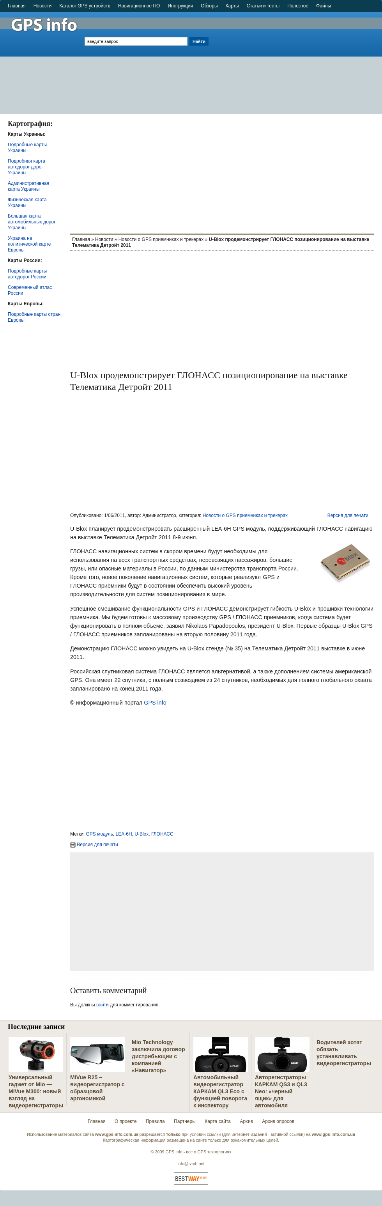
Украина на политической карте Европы (29, 244)
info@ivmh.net (190, 1163)
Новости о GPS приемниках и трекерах (160, 239)
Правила (155, 1121)
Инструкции (180, 6)
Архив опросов (278, 1121)
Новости (42, 6)
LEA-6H (124, 834)
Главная (17, 6)
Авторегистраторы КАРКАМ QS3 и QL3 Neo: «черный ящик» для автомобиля (281, 1091)
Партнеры (185, 1121)
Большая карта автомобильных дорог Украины (32, 221)
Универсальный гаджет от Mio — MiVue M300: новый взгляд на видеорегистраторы (36, 1091)
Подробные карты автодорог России (27, 274)
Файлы (323, 6)
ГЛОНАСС (162, 834)
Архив (246, 1121)
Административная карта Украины (28, 186)
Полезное (297, 6)
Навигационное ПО (139, 6)
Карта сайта (218, 1121)
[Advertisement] (296, 59)
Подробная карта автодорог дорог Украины (26, 166)
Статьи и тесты (263, 6)
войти (102, 1005)
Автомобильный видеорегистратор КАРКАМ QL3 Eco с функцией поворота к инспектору (220, 1091)
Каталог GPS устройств (84, 6)
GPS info (155, 703)
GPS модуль (99, 834)
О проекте (126, 1121)
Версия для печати (347, 515)
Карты (232, 6)
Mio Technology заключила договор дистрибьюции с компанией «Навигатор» (158, 1056)
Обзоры (209, 6)
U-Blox (141, 834)
